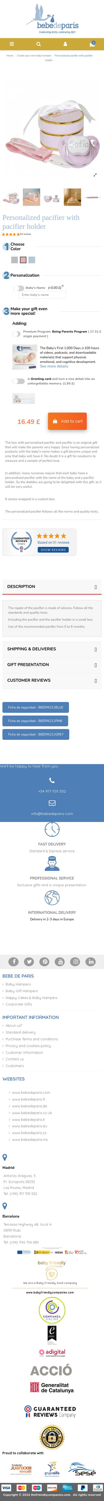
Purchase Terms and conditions (32, 1039)
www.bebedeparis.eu (29, 1126)
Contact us (15, 1059)
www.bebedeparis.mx (30, 1139)
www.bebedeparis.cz (29, 1133)
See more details (54, 366)
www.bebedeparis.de (29, 1106)
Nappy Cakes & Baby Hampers (31, 997)
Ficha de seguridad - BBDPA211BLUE (35, 707)
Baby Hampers (18, 984)
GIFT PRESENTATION (52, 664)
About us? (14, 1025)
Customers (15, 1066)
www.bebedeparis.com (31, 1092)
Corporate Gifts (19, 1004)
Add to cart (67, 421)
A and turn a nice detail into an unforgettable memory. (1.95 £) (61, 381)
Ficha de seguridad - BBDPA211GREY (36, 734)
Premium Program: (62, 333)
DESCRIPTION (52, 586)
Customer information (24, 1052)
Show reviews (53, 550)
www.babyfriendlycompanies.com (50, 1292)
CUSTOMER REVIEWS (52, 680)
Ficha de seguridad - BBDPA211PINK (35, 721)
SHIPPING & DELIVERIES (52, 649)
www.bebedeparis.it (28, 1119)
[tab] (52, 587)
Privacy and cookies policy (28, 1046)
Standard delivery (21, 1032)
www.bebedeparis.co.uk (32, 1113)
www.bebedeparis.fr (29, 1099)
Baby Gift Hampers (22, 991)
